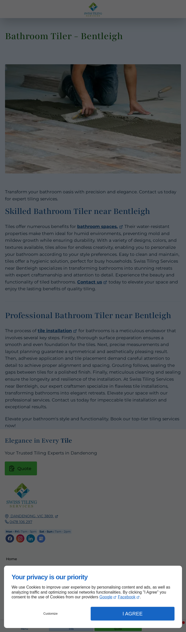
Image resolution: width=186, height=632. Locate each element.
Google (106, 597)
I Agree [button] (132, 613)
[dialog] (93, 597)
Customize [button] (50, 613)
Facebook (126, 597)
